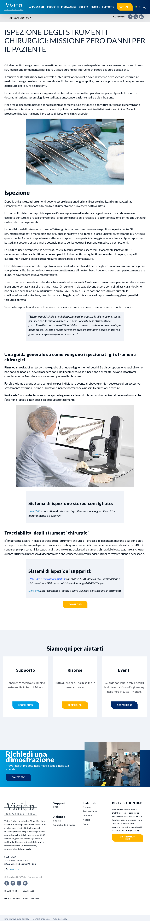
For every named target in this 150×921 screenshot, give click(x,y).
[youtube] (25, 883)
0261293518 (13, 869)
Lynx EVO (34, 511)
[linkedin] (19, 883)
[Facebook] (128, 15)
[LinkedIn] (140, 15)
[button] (144, 7)
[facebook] (6, 883)
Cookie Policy (60, 918)
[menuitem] (137, 7)
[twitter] (13, 883)
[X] (134, 15)
